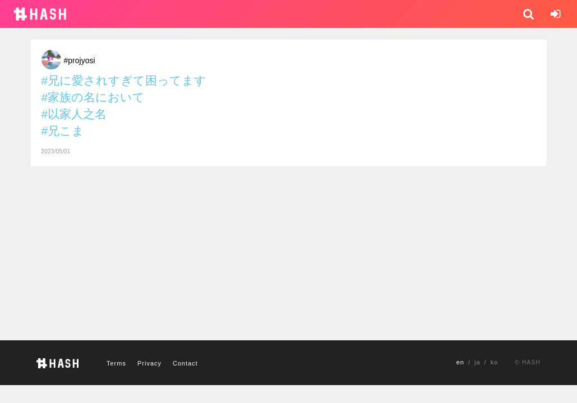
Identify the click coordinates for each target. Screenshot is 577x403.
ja (477, 362)
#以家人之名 (74, 113)
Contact (185, 363)
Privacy (149, 363)
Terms (116, 363)
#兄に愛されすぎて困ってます (124, 80)
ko (494, 362)
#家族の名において (93, 97)
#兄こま (63, 130)
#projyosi (79, 60)
